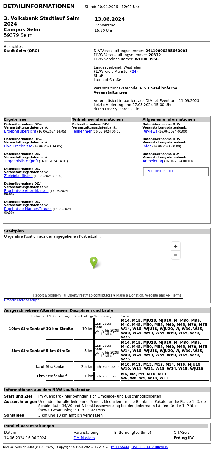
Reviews (149, 131)
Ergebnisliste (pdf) (21, 161)
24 (134, 72)
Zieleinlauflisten (18, 176)
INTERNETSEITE (160, 171)
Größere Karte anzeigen (22, 300)
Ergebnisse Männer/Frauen (28, 209)
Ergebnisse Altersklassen (26, 191)
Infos (146, 146)
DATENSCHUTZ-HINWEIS (150, 447)
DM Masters (84, 438)
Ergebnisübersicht (20, 131)
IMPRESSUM (120, 447)
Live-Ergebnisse (18, 146)
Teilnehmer (82, 131)
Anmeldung (152, 161)
